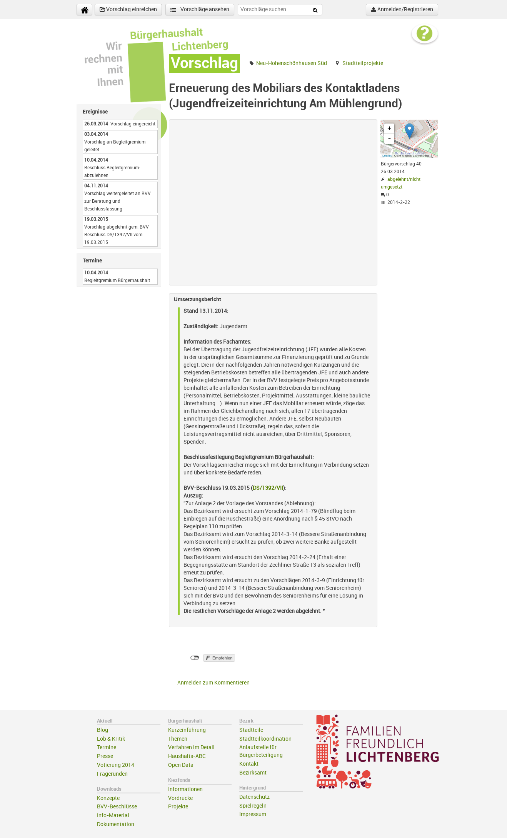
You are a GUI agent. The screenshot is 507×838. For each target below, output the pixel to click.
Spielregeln (253, 806)
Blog (102, 730)
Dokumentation (115, 824)
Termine (106, 747)
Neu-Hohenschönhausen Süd (291, 63)
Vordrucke (180, 798)
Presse (105, 756)
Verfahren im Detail (191, 747)
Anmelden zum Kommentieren (213, 683)
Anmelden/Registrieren (402, 10)
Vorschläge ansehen (199, 10)
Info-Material (113, 815)
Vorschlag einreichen (128, 10)
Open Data (180, 765)
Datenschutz (254, 797)
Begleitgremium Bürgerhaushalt (117, 280)
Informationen (185, 789)
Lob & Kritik (111, 739)
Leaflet (387, 155)
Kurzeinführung (187, 730)
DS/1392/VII (268, 488)
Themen (177, 739)
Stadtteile (251, 730)
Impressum (252, 814)
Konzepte (108, 798)
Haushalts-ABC (187, 756)
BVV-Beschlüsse (117, 807)
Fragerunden (112, 774)
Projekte (178, 807)
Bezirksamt (253, 773)
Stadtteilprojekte (362, 63)
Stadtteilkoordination (265, 739)
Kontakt (249, 764)
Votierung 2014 (115, 765)
